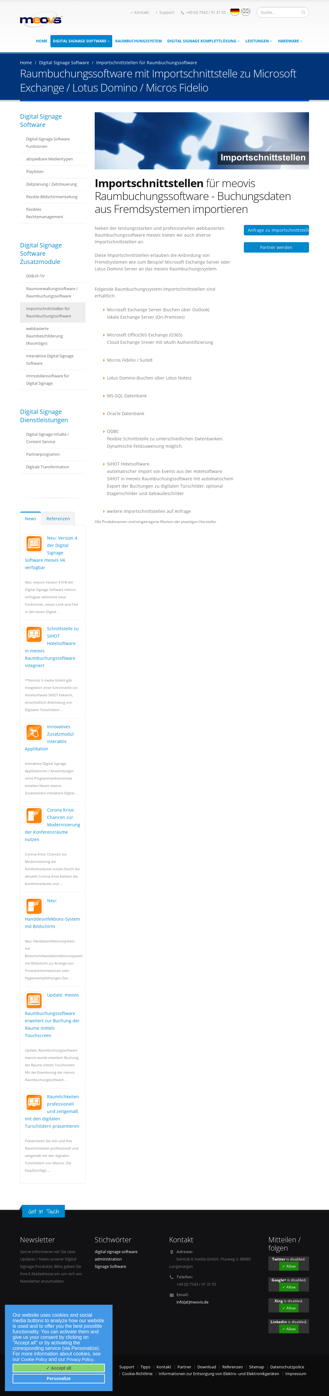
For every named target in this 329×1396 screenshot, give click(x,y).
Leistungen (258, 41)
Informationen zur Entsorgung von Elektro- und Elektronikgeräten (219, 1373)
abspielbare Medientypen (49, 159)
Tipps (145, 1367)
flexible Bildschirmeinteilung (51, 196)
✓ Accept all (58, 1368)
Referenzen (58, 518)
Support (165, 12)
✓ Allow (288, 1266)
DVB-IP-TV (35, 276)
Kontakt (140, 12)
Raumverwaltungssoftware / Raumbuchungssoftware (52, 292)
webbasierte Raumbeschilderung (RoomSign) (44, 336)
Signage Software (110, 1266)
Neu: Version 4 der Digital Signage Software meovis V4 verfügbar (51, 552)
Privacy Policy (80, 1359)
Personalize (59, 1378)
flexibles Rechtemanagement (44, 213)
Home (41, 41)
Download (206, 1367)
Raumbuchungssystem (138, 41)
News (30, 518)
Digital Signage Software (81, 41)
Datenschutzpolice (287, 1367)
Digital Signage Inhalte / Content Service (47, 438)
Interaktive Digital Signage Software (49, 359)
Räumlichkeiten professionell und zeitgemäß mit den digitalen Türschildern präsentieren (52, 1111)
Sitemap (256, 1367)
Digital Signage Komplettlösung (203, 41)
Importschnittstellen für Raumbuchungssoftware (48, 312)
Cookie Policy (34, 1359)
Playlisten (35, 171)
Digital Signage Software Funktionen (48, 142)
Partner (184, 1367)
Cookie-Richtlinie (137, 1373)
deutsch (235, 10)
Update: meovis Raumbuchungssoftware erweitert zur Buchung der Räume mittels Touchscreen (52, 1015)
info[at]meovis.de (192, 1302)
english (245, 10)
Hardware (290, 41)
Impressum (295, 1373)
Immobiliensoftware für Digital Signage (47, 379)
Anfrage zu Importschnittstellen (278, 230)
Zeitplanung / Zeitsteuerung (51, 184)
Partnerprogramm (43, 454)
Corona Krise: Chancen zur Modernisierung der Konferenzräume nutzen (52, 824)
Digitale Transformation (47, 467)
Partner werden (276, 247)
